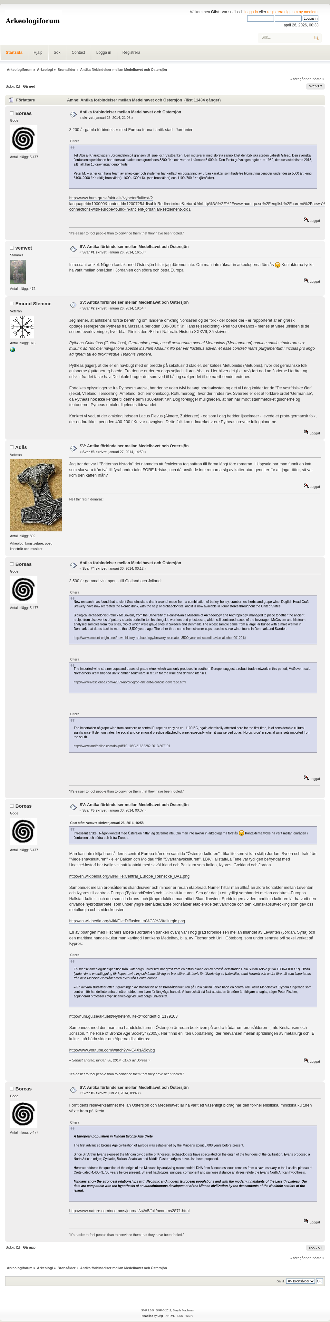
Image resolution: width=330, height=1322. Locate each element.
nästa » (319, 79)
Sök (57, 52)
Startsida (14, 52)
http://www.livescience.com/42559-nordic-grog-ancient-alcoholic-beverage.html (130, 682)
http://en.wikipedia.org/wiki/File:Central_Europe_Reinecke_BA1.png (129, 876)
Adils (21, 447)
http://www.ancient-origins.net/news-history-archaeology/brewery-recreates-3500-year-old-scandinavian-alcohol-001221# (160, 638)
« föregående (301, 79)
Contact (78, 52)
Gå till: (281, 1281)
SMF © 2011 (163, 1310)
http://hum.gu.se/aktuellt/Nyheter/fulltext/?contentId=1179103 (123, 1016)
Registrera (131, 52)
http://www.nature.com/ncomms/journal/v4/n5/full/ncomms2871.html (129, 1211)
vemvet (23, 248)
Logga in (103, 52)
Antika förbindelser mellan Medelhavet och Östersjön (130, 112)
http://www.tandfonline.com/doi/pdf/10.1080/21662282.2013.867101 (122, 746)
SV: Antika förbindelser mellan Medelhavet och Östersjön (134, 246)
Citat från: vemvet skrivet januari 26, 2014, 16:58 (107, 823)
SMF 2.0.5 (147, 1310)
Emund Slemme (33, 303)
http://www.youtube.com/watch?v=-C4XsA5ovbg (112, 1050)
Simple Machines (183, 1310)
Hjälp (38, 52)
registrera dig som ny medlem (292, 12)
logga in (251, 12)
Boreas (23, 113)
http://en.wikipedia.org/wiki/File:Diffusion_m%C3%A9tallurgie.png (127, 921)
